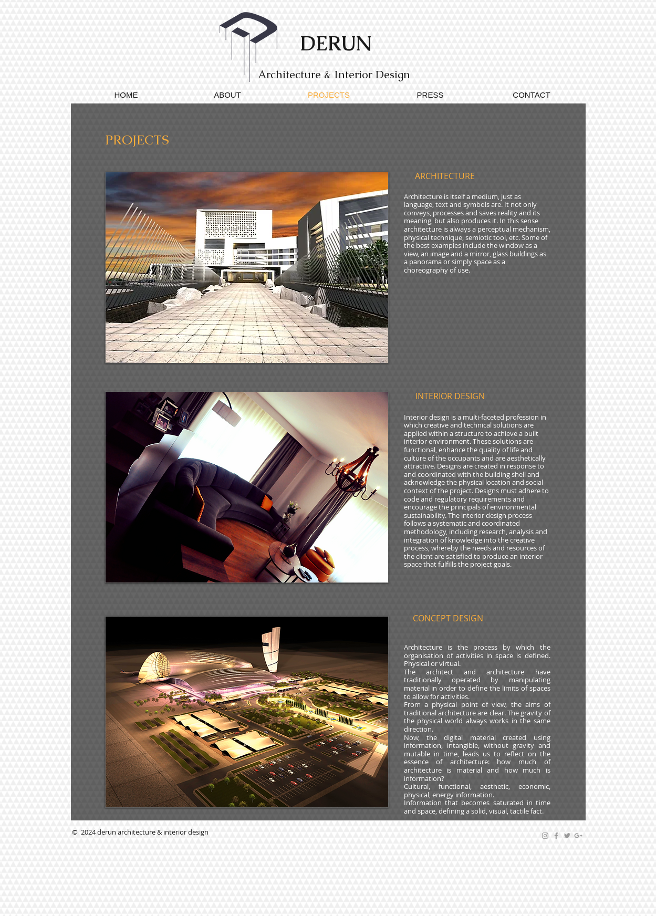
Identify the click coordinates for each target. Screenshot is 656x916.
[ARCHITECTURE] (445, 176)
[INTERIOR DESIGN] (450, 396)
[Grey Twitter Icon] (567, 835)
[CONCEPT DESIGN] (448, 618)
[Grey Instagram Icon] (545, 835)
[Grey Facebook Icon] (556, 835)
